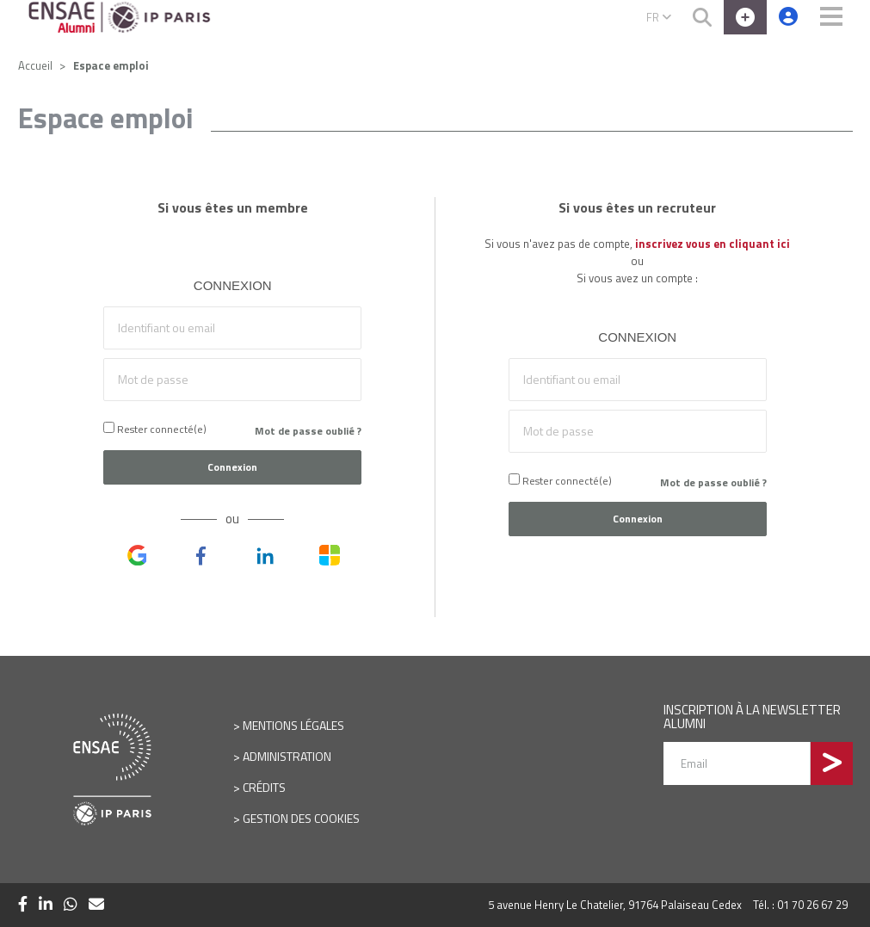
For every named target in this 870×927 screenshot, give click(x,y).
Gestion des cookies (301, 818)
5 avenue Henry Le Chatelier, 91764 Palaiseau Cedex (615, 904)
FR (658, 17)
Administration (287, 756)
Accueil (35, 65)
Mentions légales (293, 725)
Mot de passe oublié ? (308, 431)
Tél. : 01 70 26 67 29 (800, 904)
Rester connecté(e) (155, 429)
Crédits (264, 787)
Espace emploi (111, 65)
